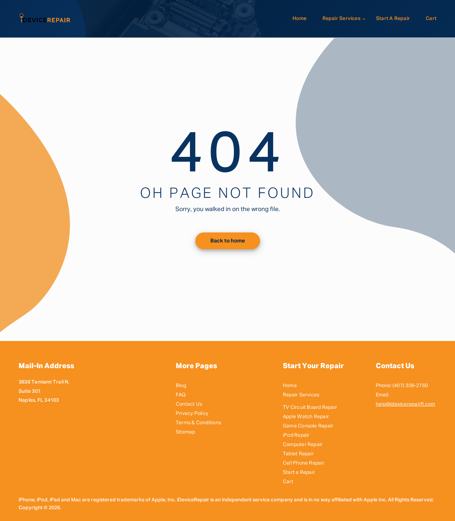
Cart (431, 18)
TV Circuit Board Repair (310, 407)
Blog (181, 385)
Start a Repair (393, 18)
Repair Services (341, 18)
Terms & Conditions (198, 422)
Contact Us (189, 404)
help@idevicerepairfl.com (405, 404)
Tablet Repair (298, 453)
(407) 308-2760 (410, 385)
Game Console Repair (308, 426)
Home (299, 18)
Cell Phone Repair (303, 463)
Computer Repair (302, 444)
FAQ (181, 394)
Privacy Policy (192, 413)
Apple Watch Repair (306, 416)
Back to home (227, 241)
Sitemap (185, 432)
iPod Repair (296, 435)
